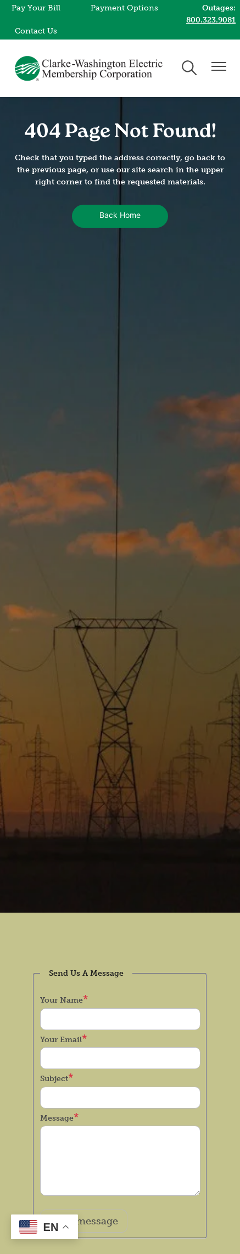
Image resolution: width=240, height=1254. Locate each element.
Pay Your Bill (36, 8)
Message (57, 1118)
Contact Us (36, 31)
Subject (54, 1078)
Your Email (61, 1039)
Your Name (61, 1000)
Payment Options (124, 8)
